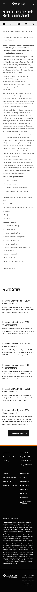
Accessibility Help (9, 457)
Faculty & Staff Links (10, 485)
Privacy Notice (30, 586)
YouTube (25, 493)
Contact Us (6, 453)
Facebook (25, 474)
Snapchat (25, 485)
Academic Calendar (9, 478)
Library (5, 474)
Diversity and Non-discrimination (11, 518)
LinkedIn (25, 489)
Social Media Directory (26, 502)
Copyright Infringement (28, 583)
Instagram (25, 482)
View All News (18, 433)
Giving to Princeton (26, 465)
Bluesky (25, 497)
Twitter (24, 478)
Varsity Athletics (25, 461)
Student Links (7, 482)
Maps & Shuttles (25, 457)
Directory (6, 461)
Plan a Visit (24, 453)
